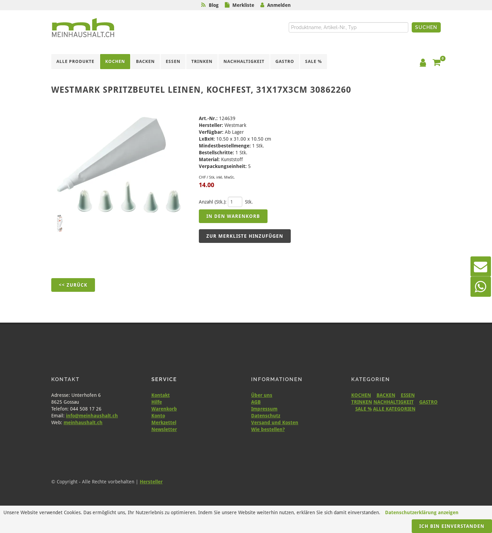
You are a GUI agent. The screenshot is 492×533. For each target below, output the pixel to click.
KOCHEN (361, 395)
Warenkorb (164, 409)
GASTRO (428, 402)
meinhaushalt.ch (83, 422)
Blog (214, 5)
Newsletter (164, 429)
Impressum (264, 409)
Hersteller (151, 481)
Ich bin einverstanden (451, 526)
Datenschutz (265, 415)
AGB (256, 402)
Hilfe (156, 402)
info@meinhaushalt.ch (92, 415)
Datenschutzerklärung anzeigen (422, 512)
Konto (158, 415)
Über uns (261, 395)
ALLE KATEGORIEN (394, 409)
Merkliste (243, 5)
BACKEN (386, 395)
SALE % (363, 409)
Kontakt (160, 395)
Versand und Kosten (274, 422)
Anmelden (279, 5)
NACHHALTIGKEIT (393, 402)
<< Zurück (73, 285)
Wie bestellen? (268, 429)
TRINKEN (361, 402)
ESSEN (408, 395)
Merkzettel (163, 422)
